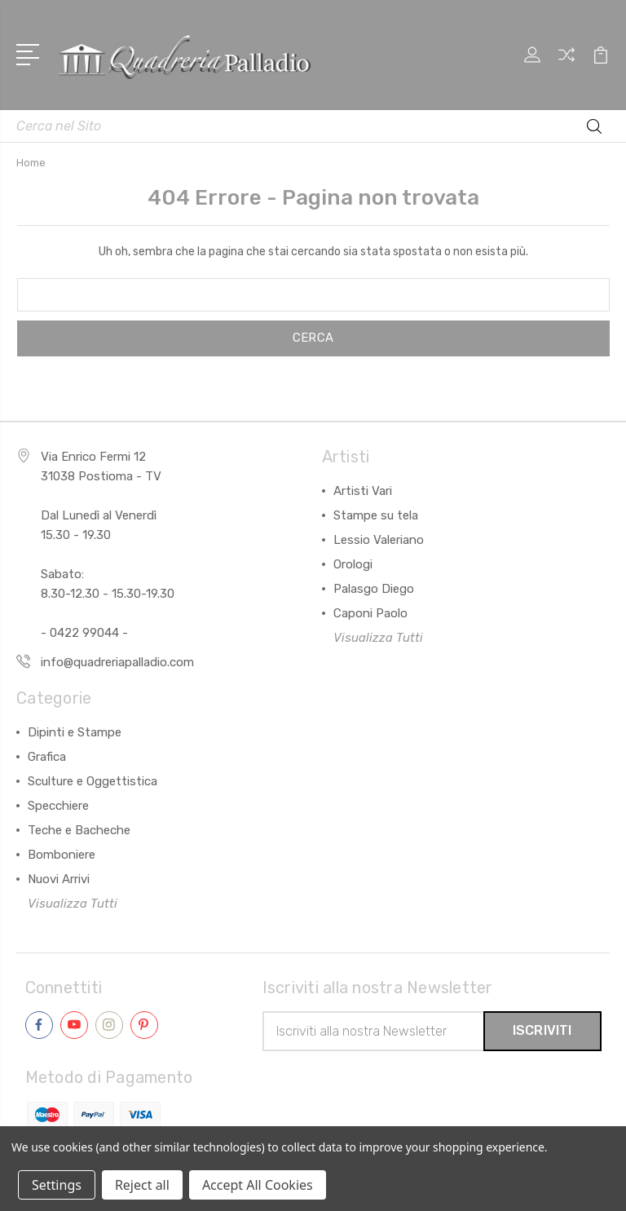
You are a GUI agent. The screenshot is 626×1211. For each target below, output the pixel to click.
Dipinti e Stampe (74, 732)
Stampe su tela (375, 515)
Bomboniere (61, 854)
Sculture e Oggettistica (92, 781)
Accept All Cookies (257, 1185)
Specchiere (58, 805)
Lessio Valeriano (378, 540)
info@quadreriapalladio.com (117, 662)
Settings (57, 1185)
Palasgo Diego (373, 588)
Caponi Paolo (370, 613)
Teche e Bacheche (79, 830)
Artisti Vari (362, 491)
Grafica (47, 756)
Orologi (353, 564)
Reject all (142, 1185)
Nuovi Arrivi (59, 879)
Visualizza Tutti (378, 637)
